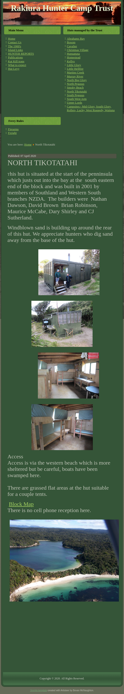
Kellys (71, 61)
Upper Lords (74, 102)
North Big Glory (77, 80)
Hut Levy (13, 68)
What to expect (17, 65)
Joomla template (38, 690)
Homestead (73, 57)
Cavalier (72, 46)
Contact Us (14, 42)
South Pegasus (75, 95)
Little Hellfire (75, 68)
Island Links (15, 50)
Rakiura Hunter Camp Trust (62, 8)
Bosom (71, 42)
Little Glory (74, 65)
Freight (12, 133)
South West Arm (77, 99)
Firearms (13, 129)
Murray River (75, 76)
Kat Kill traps (16, 61)
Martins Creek (75, 72)
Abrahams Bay (76, 38)
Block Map (21, 504)
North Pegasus (75, 84)
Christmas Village (77, 50)
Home (11, 38)
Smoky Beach (75, 87)
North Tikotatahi (77, 91)
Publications (15, 57)
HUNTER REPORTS (21, 53)
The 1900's (14, 46)
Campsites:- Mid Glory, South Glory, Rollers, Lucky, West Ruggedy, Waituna (91, 108)
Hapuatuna (73, 53)
